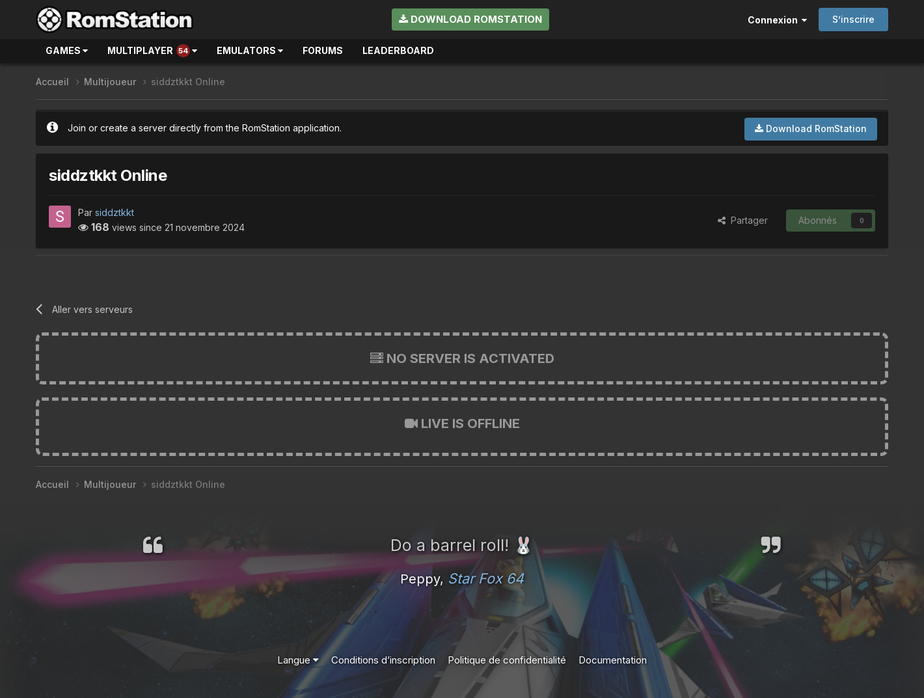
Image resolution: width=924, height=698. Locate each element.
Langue (298, 660)
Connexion (777, 19)
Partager (743, 220)
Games (67, 50)
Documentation (612, 660)
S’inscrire (853, 19)
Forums (323, 50)
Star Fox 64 (486, 578)
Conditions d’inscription (383, 660)
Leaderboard (398, 50)
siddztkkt (114, 212)
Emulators (250, 50)
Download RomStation (470, 19)
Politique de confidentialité (507, 660)
